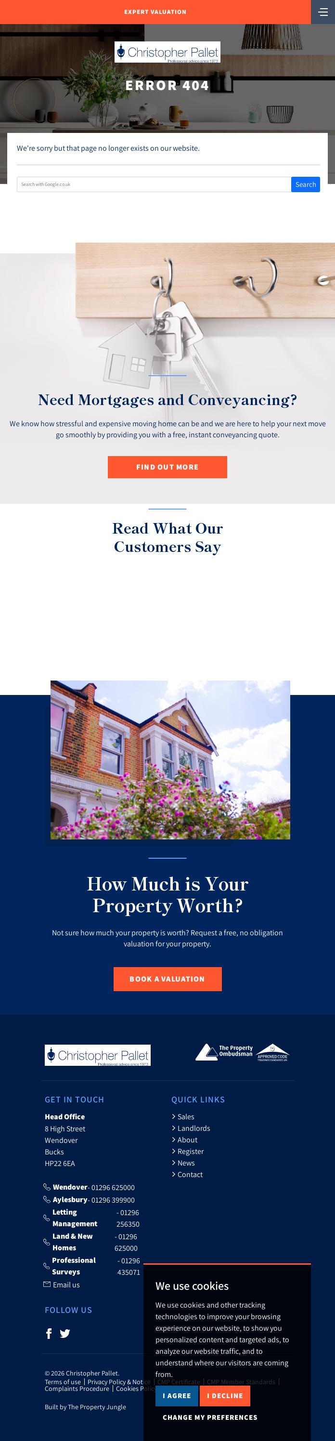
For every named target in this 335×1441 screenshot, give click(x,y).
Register (187, 1151)
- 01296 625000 (89, 1187)
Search (306, 184)
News (183, 1162)
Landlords (190, 1128)
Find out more (167, 467)
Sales (182, 1116)
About (184, 1139)
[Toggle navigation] (323, 11)
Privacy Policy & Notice (119, 1381)
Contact (187, 1174)
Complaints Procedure (77, 1388)
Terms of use (63, 1381)
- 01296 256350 (91, 1218)
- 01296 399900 (89, 1199)
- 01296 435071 (91, 1266)
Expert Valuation (155, 12)
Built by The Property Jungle (85, 1406)
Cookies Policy (136, 1388)
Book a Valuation (167, 979)
